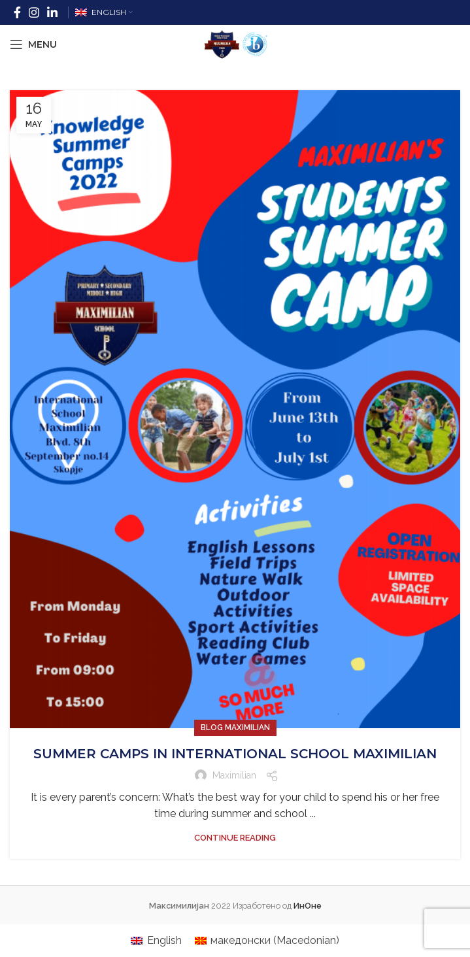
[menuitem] (156, 941)
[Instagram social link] (34, 12)
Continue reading (235, 837)
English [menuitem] (164, 940)
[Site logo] (235, 43)
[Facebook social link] (17, 12)
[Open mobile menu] (33, 44)
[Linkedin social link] (52, 12)
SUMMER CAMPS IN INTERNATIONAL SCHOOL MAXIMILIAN (235, 754)
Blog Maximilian (235, 727)
